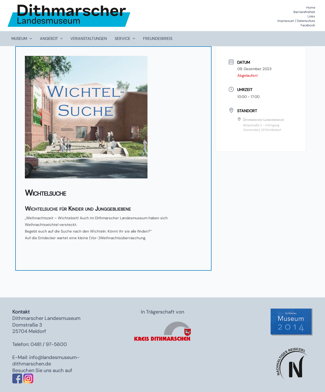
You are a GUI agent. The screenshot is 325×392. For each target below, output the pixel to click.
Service (125, 38)
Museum (21, 38)
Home (310, 7)
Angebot (51, 38)
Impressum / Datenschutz (296, 21)
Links (311, 16)
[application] (29, 38)
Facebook (308, 25)
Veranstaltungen (88, 38)
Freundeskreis (157, 38)
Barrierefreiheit (304, 12)
